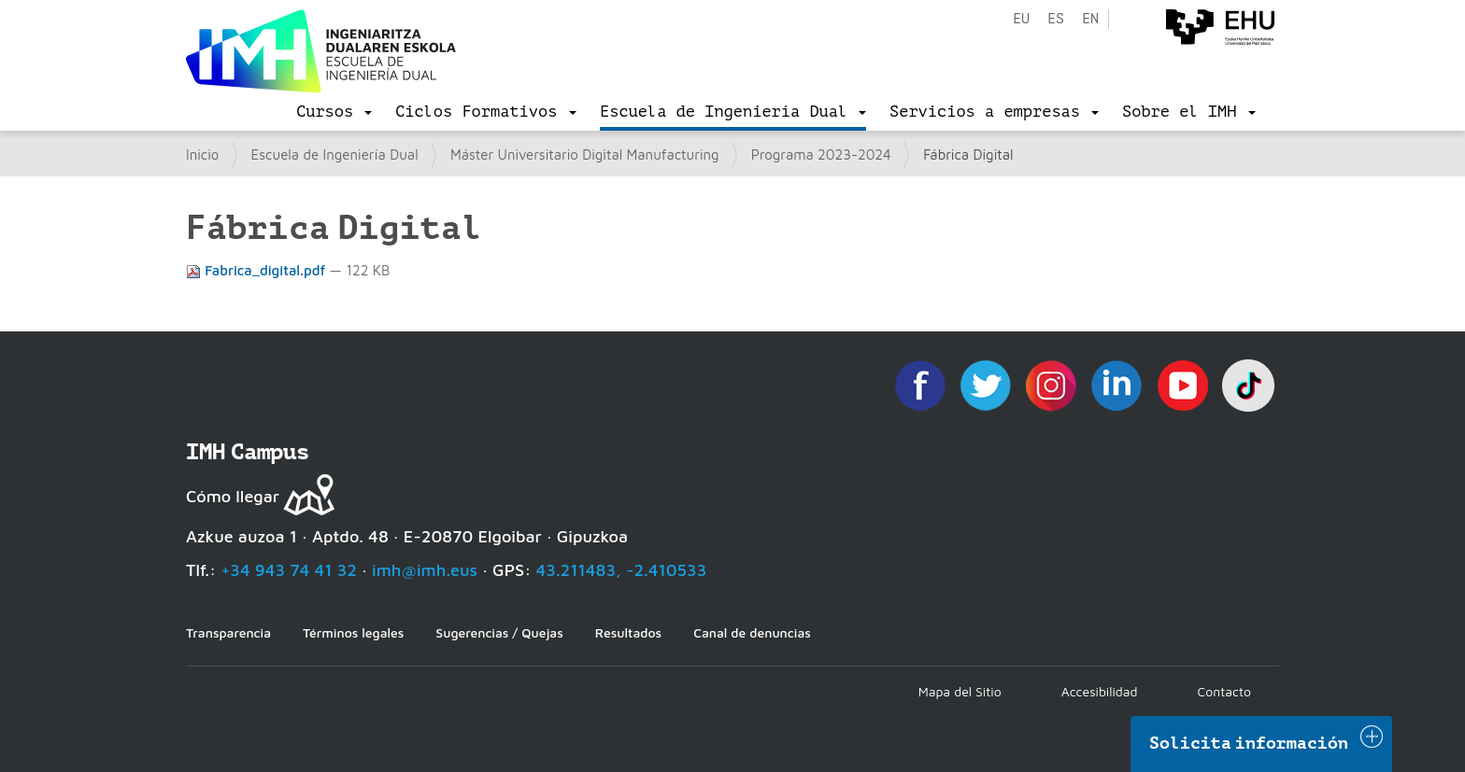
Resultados (628, 632)
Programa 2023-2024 (821, 154)
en (1090, 19)
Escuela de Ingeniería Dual (335, 154)
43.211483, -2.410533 (621, 570)
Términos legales (353, 632)
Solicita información (1249, 743)
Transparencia (228, 632)
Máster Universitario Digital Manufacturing (584, 154)
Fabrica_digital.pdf (258, 270)
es (1055, 19)
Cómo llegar (232, 496)
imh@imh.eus (424, 570)
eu (1021, 19)
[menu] (334, 112)
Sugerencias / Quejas (498, 632)
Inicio (202, 154)
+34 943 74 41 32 (288, 570)
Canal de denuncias (752, 632)
